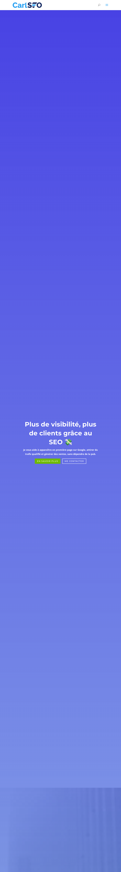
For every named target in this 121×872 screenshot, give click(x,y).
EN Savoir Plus (47, 461)
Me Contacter (74, 461)
